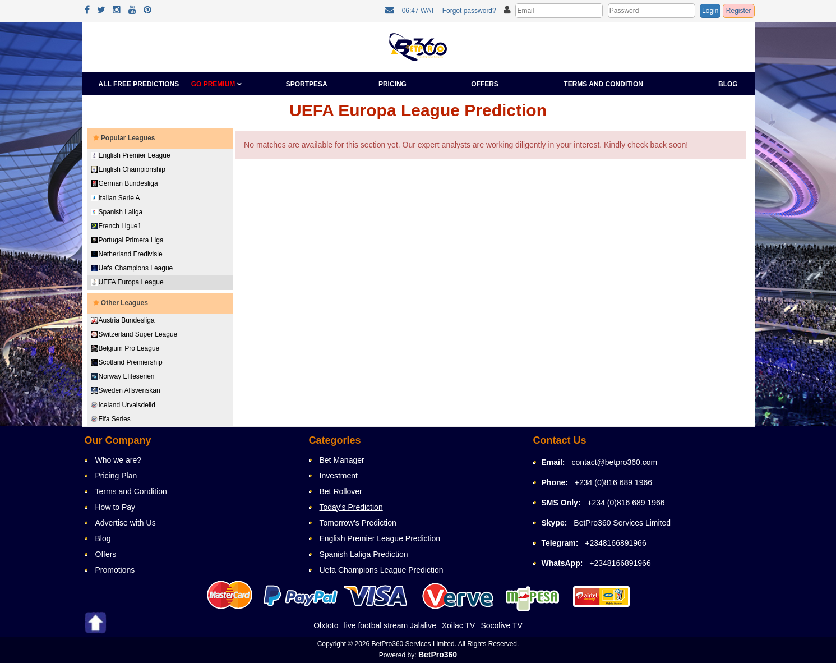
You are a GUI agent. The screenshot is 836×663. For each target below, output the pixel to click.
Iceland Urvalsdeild (123, 405)
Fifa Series (111, 419)
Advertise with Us (125, 522)
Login (710, 11)
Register (738, 11)
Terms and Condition (603, 84)
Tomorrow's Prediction (358, 522)
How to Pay (115, 507)
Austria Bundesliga (123, 320)
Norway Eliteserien (123, 376)
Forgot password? (469, 11)
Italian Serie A (115, 198)
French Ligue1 (116, 226)
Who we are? (118, 459)
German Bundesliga (124, 183)
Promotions (115, 569)
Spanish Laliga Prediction (364, 554)
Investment (339, 475)
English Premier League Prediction (380, 538)
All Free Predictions (139, 84)
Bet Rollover (341, 491)
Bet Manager (342, 459)
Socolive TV (501, 625)
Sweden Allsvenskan (125, 390)
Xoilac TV (458, 625)
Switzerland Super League (134, 334)
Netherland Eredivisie (127, 254)
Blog (728, 84)
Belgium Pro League (125, 348)
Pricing (392, 84)
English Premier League (130, 155)
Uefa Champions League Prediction (382, 569)
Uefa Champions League (132, 268)
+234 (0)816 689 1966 (613, 482)
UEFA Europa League (127, 282)
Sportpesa (306, 84)
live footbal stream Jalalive (390, 625)
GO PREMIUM (216, 84)
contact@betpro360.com (614, 462)
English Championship (128, 169)
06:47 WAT (418, 11)
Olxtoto (325, 625)
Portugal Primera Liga (127, 240)
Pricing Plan (116, 475)
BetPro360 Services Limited (622, 522)
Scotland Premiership (127, 362)
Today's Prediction (351, 507)
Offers (484, 84)
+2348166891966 (615, 542)
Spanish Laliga (117, 212)
